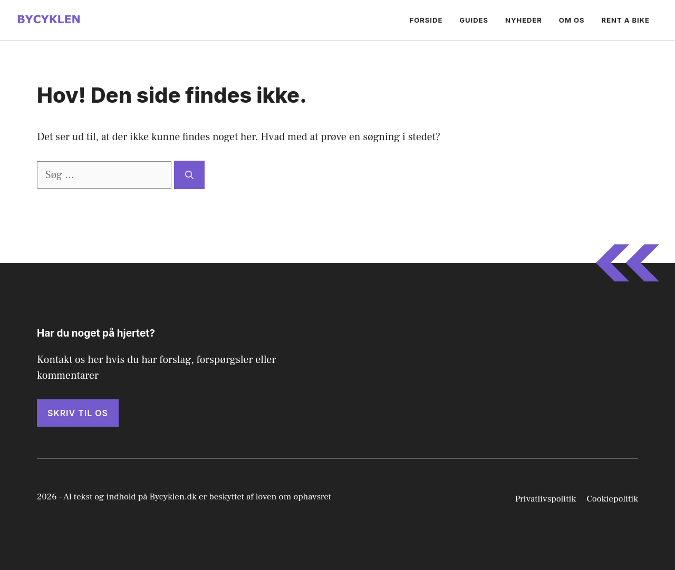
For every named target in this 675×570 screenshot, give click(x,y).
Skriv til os (77, 413)
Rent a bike (626, 20)
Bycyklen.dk (173, 497)
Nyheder (523, 20)
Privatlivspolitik (545, 499)
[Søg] (189, 175)
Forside (426, 20)
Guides (473, 20)
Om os (572, 20)
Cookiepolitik (612, 499)
